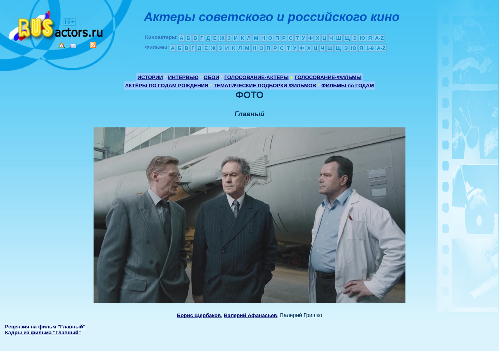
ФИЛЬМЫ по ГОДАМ (347, 85)
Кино (56, 24)
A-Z (379, 38)
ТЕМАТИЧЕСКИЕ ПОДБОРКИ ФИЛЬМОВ (265, 85)
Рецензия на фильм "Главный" (45, 327)
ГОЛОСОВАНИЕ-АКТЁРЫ (256, 77)
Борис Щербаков (199, 315)
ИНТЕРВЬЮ (183, 77)
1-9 (369, 48)
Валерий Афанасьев (250, 315)
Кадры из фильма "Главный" (43, 332)
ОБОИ (211, 77)
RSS (93, 45)
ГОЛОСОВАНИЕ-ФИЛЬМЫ (328, 77)
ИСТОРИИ (150, 77)
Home (61, 45)
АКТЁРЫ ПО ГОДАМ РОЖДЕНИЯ (167, 85)
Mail (73, 46)
